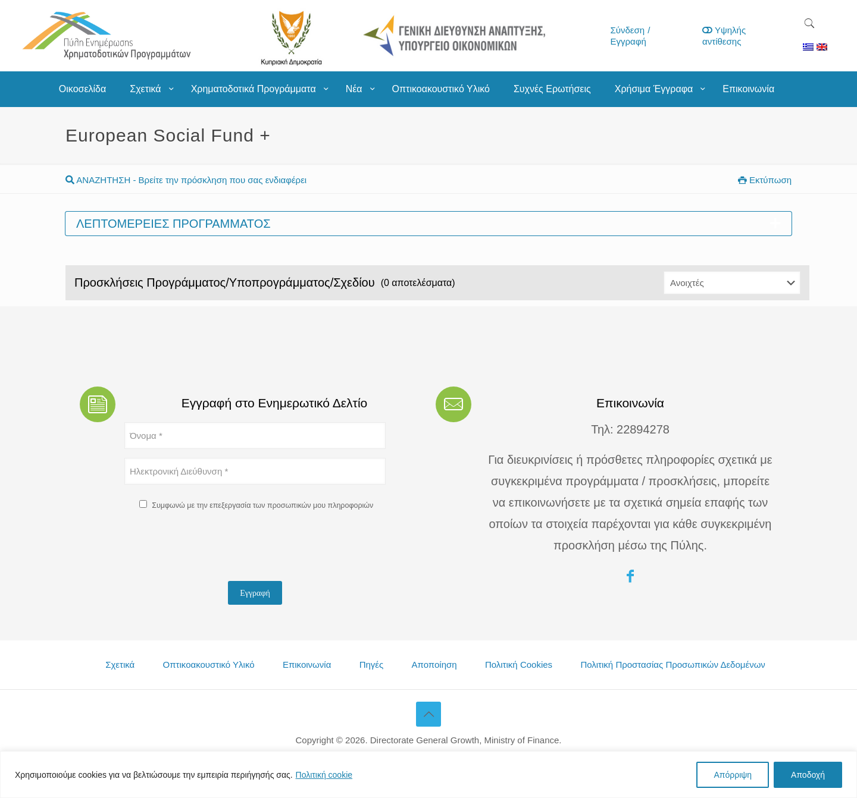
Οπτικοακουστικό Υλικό (209, 664)
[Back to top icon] (428, 714)
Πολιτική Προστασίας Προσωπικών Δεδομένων (672, 664)
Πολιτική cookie (324, 775)
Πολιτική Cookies (518, 664)
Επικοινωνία (307, 664)
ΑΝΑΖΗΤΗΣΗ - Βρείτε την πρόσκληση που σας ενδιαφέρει (185, 180)
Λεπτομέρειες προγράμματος (428, 223)
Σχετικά (120, 664)
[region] (428, 774)
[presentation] (214, 549)
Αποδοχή (808, 775)
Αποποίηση (434, 664)
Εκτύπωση (765, 180)
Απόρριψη (733, 775)
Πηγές (371, 664)
